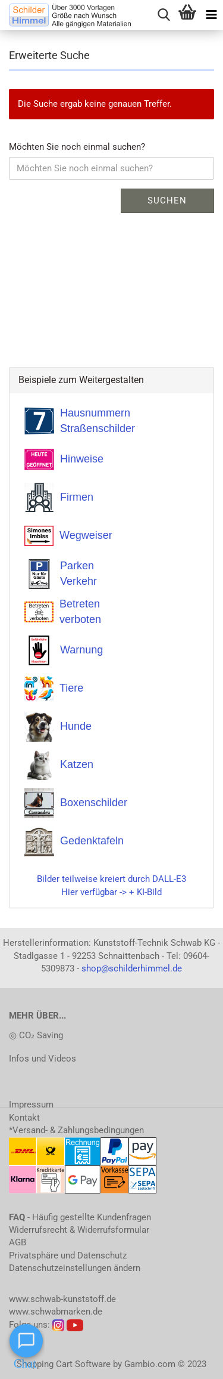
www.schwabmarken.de (55, 1311)
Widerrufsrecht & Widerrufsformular (79, 1229)
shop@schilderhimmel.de (131, 968)
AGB (17, 1242)
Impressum (31, 1104)
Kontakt (24, 1117)
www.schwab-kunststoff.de (62, 1299)
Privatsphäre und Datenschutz (68, 1255)
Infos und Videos (42, 1058)
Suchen (167, 200)
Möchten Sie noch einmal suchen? (77, 146)
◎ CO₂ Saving (36, 1035)
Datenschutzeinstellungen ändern (74, 1268)
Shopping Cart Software (64, 1364)
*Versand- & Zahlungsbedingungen (76, 1130)
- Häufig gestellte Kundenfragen (80, 1217)
